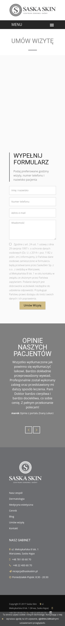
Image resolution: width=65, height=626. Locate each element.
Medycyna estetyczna (21, 504)
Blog (11, 516)
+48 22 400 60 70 (22, 565)
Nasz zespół (16, 493)
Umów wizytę (32, 305)
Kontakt (13, 528)
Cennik (13, 510)
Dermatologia (17, 498)
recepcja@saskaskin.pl (25, 571)
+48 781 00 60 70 (21, 559)
